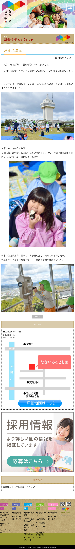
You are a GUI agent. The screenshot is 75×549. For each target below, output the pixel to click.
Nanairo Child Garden (34, 547)
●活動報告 (52, 513)
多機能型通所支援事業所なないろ (19, 487)
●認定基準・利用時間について (41, 535)
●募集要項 (28, 534)
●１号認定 (40, 523)
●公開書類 (16, 513)
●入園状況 (40, 519)
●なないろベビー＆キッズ (53, 519)
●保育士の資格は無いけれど (29, 527)
